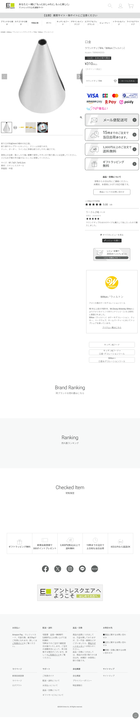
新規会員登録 (18, 676)
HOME (3, 32)
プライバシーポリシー (82, 681)
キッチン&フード (112, 345)
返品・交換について (51, 690)
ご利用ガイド (18, 643)
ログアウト (17, 685)
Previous (4, 76)
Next (79, 76)
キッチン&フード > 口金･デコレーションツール (112, 352)
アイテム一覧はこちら (111, 327)
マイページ (17, 681)
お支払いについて (50, 685)
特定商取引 (77, 685)
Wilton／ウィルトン (14, 32)
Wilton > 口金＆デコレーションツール (112, 360)
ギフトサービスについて (53, 695)
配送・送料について (51, 681)
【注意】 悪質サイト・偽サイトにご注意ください (70, 15)
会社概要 (76, 676)
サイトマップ (108, 676)
